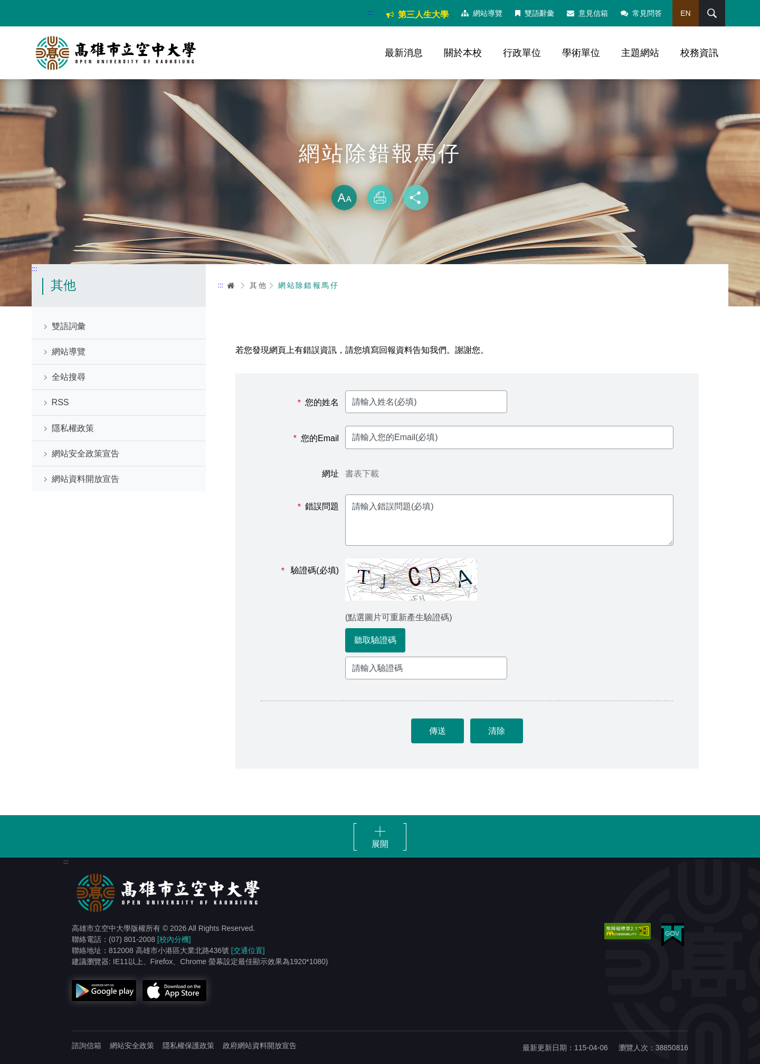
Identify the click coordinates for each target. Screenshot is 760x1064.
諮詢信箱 (86, 1045)
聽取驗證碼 (375, 640)
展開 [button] (380, 843)
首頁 (231, 285)
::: (370, 12)
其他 (258, 285)
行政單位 (522, 53)
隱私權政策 (73, 428)
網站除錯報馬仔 (308, 285)
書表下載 (362, 473)
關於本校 (463, 53)
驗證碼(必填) (310, 570)
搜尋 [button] (712, 13)
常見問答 (641, 13)
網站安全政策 (132, 1045)
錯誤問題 (318, 506)
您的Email (316, 438)
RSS (60, 402)
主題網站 (640, 53)
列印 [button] (380, 197)
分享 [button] (416, 197)
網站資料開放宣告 (85, 478)
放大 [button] (344, 197)
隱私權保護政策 (188, 1045)
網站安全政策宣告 (85, 453)
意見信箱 (587, 13)
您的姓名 (318, 402)
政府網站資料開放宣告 (260, 1045)
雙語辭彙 (534, 13)
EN (685, 13)
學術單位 (581, 53)
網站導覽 (481, 13)
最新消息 (404, 53)
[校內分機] (174, 939)
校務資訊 (699, 53)
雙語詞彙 (69, 326)
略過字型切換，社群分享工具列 (380, 174)
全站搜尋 (69, 376)
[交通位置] (248, 950)
